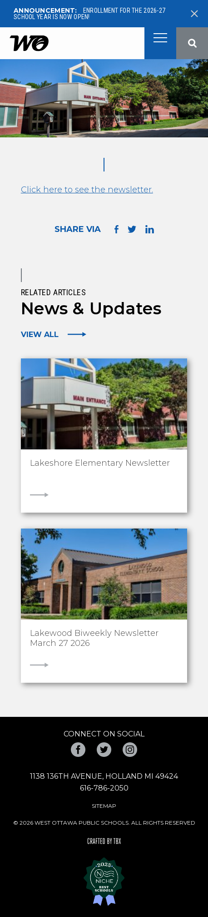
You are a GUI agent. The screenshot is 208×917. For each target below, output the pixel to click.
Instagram (130, 749)
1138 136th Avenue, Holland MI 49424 (104, 776)
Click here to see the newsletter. (87, 190)
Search (192, 43)
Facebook (78, 749)
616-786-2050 (104, 788)
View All (40, 334)
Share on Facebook (116, 229)
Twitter (104, 749)
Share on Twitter (132, 229)
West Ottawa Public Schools (29, 43)
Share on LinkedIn (149, 229)
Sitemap (104, 805)
